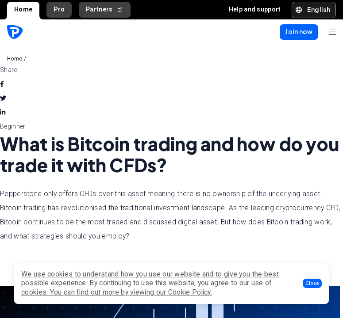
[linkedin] (2, 112)
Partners (104, 9)
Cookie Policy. (190, 292)
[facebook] (2, 84)
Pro (59, 9)
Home (23, 9)
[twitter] (3, 98)
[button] (312, 283)
